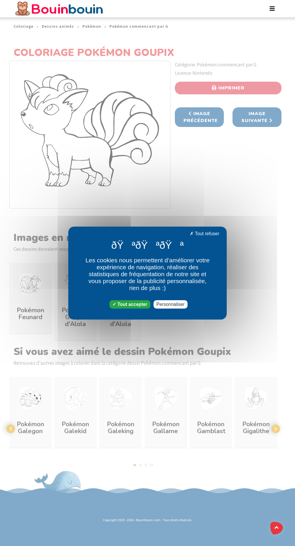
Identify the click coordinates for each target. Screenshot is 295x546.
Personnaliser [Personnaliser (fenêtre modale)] (170, 304)
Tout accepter (129, 304)
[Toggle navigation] (272, 8)
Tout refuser (204, 233)
